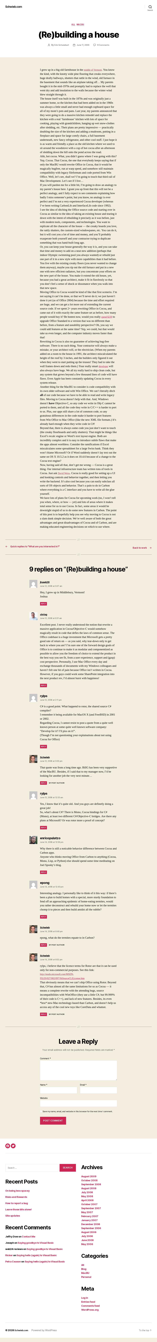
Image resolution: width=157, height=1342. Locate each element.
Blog (83, 1273)
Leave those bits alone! (18, 1213)
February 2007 (89, 1220)
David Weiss (65, 474)
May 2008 (87, 1200)
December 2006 (90, 1228)
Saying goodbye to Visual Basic (36, 1247)
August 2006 (88, 1236)
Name (43, 1089)
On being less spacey (17, 1195)
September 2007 (91, 1212)
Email (83, 1089)
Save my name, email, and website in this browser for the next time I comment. (78, 1116)
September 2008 (91, 1188)
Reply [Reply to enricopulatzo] (43, 876)
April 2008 (87, 1204)
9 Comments (104, 46)
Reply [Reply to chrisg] (43, 690)
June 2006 (87, 1244)
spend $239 (107, 317)
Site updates (12, 1220)
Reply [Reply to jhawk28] (43, 608)
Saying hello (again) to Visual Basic (36, 1259)
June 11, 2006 (83, 46)
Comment (45, 1063)
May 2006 (87, 1248)
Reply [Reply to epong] (43, 921)
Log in (84, 1302)
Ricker (9, 1259)
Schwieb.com (15, 6)
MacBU (82, 25)
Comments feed (90, 1310)
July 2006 (87, 1240)
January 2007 (89, 1224)
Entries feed (88, 1306)
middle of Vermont (94, 70)
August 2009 (88, 1180)
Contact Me (28, 1241)
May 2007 (87, 1216)
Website (44, 1102)
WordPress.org (90, 1314)
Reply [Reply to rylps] (43, 751)
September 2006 (91, 1232)
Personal (86, 1281)
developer (104, 367)
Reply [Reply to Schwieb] (43, 787)
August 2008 (88, 1192)
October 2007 (89, 1208)
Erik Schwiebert (61, 46)
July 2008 (87, 1196)
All (73, 25)
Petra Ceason (13, 1266)
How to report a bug (16, 1207)
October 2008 (89, 1184)
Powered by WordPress (46, 1334)
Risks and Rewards (16, 1201)
